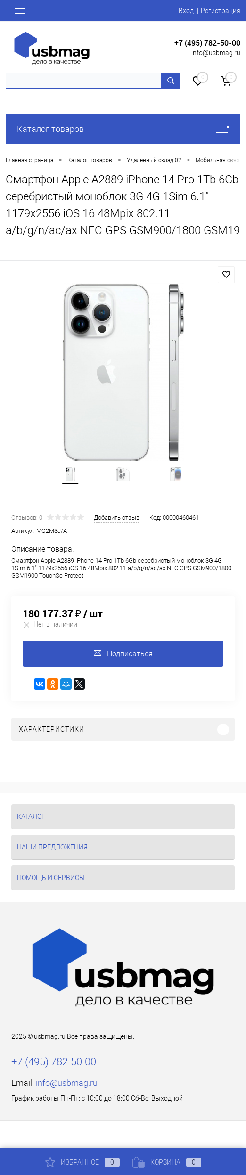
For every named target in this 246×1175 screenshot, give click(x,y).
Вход (186, 11)
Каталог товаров (123, 129)
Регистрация (220, 11)
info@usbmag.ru (215, 53)
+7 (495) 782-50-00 (207, 43)
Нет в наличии (50, 624)
